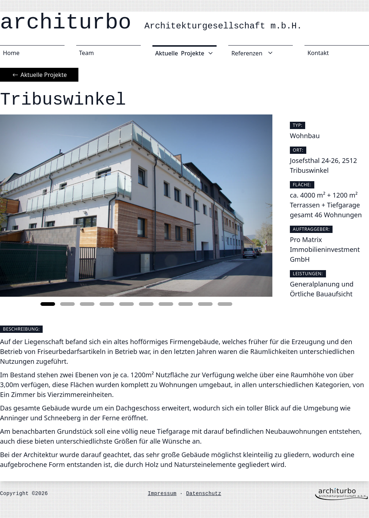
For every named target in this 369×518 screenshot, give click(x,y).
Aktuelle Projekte (39, 75)
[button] (48, 304)
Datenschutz (203, 493)
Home (11, 53)
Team (86, 53)
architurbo (151, 22)
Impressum (162, 493)
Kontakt (318, 53)
